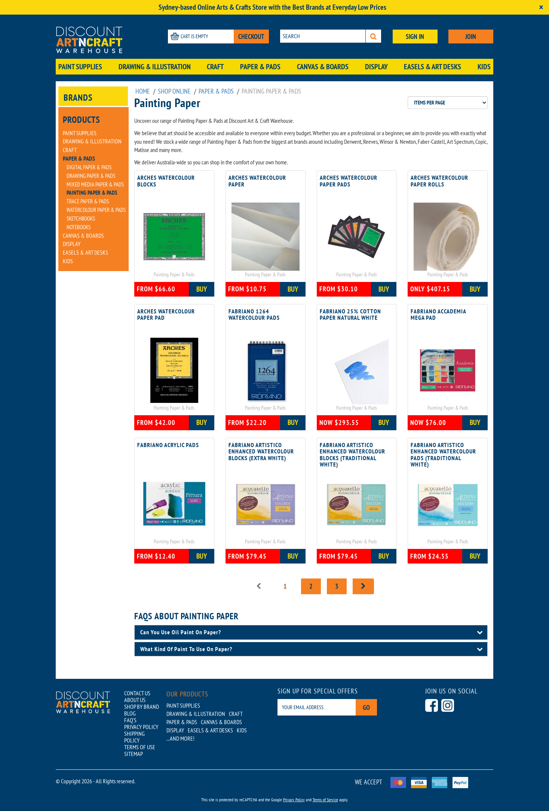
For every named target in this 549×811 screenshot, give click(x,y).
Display (376, 67)
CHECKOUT (251, 36)
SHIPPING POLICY (134, 737)
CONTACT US (137, 693)
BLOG (130, 713)
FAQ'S (130, 720)
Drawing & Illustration (155, 67)
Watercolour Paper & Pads (96, 209)
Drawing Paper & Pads (91, 175)
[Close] (541, 7)
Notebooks (79, 227)
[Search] (373, 36)
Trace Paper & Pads (88, 201)
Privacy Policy (294, 799)
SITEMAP (133, 753)
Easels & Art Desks (432, 67)
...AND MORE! (180, 738)
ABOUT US (134, 700)
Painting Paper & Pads (92, 192)
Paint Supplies (80, 67)
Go (366, 707)
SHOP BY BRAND (141, 706)
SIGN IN (415, 36)
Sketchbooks (81, 218)
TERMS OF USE (139, 747)
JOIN (470, 36)
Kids (484, 67)
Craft (215, 67)
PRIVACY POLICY (141, 726)
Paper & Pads (260, 67)
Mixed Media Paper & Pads (95, 184)
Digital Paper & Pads (89, 167)
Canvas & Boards (323, 67)
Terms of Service (325, 799)
